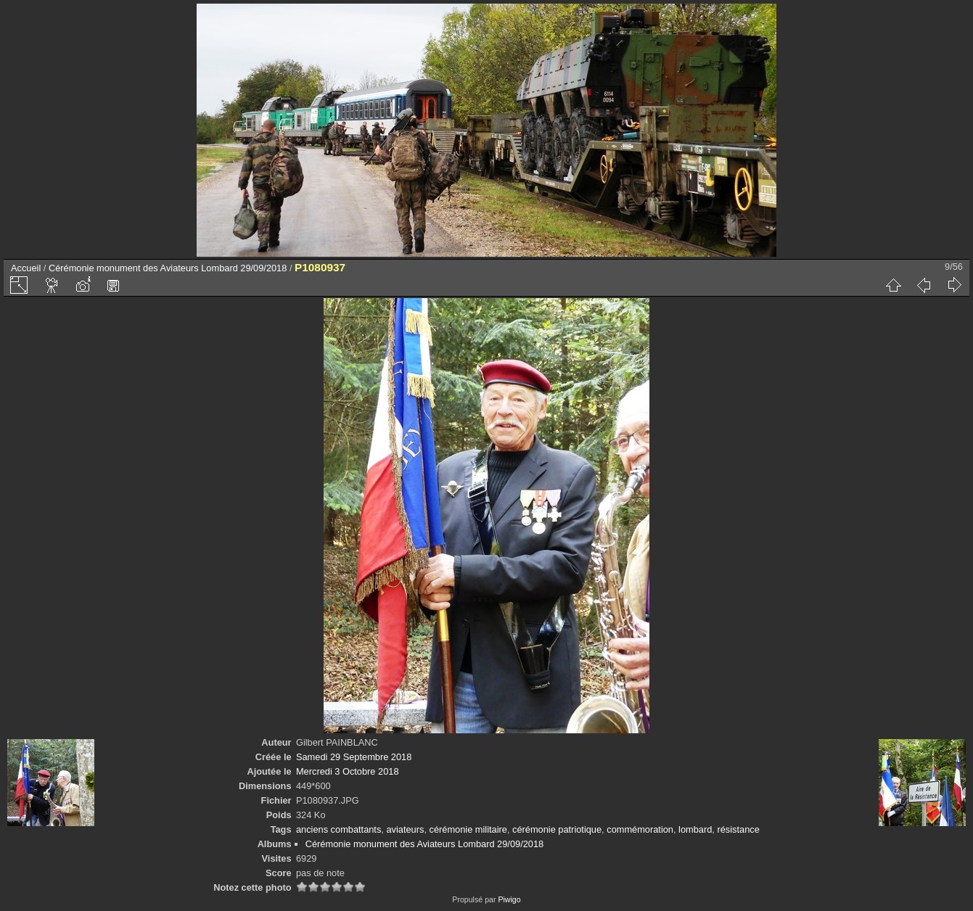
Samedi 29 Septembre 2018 (353, 756)
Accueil (26, 268)
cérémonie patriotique (557, 829)
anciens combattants (338, 829)
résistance (738, 829)
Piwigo (509, 899)
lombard (695, 829)
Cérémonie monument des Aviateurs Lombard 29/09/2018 (168, 268)
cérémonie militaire (468, 829)
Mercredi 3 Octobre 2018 (347, 771)
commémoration (640, 829)
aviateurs (405, 829)
